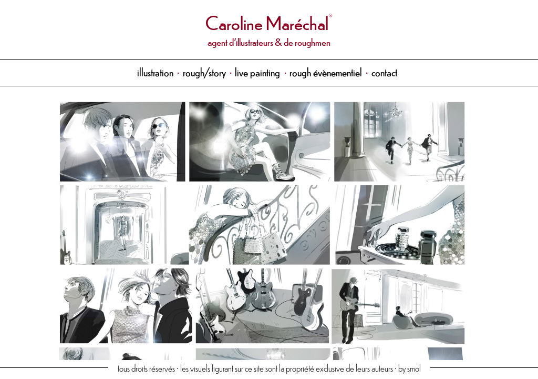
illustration (155, 72)
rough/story (204, 72)
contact (384, 72)
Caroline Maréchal (266, 21)
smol (414, 368)
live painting (257, 72)
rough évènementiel (325, 72)
